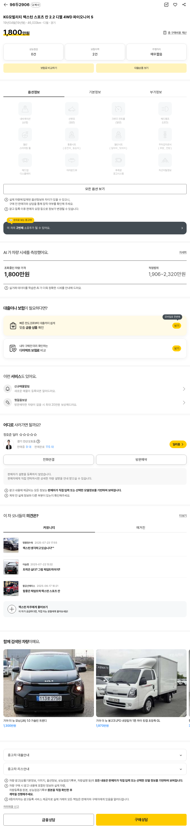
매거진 (140, 528)
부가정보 (156, 92)
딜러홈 (176, 444)
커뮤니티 (49, 528)
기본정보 (95, 92)
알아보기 (95, 325)
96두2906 (25, 4)
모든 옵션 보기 (95, 189)
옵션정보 (34, 92)
